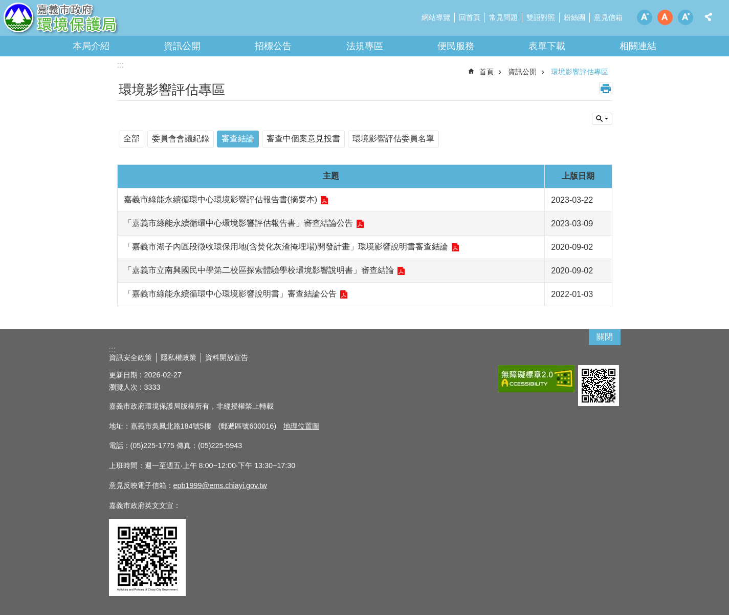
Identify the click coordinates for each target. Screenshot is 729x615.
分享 (708, 17)
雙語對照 (540, 17)
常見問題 (503, 17)
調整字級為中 (665, 17)
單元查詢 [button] (602, 119)
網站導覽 (436, 17)
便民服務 (455, 46)
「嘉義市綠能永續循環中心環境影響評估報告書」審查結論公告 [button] (238, 223)
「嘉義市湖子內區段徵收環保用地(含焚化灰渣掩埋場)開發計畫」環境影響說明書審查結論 (286, 246)
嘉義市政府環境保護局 (89, 20)
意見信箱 (608, 17)
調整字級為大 (685, 17)
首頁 (486, 72)
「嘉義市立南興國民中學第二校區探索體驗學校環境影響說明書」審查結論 (259, 270)
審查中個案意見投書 (303, 138)
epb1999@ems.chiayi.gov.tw (220, 485)
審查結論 (238, 138)
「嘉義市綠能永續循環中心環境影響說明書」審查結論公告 (230, 293)
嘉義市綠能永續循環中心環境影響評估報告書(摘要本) (221, 199)
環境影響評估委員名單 (393, 138)
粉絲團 (574, 17)
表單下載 (546, 46)
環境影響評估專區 (579, 72)
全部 (131, 138)
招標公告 (273, 46)
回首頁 (469, 17)
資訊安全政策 (130, 357)
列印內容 (605, 88)
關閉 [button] (605, 336)
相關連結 (638, 46)
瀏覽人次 (123, 387)
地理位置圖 (301, 426)
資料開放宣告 (226, 357)
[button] (536, 378)
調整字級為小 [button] (644, 17)
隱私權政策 (178, 357)
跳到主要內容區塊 (5, 5)
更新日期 (123, 375)
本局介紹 (91, 46)
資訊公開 (182, 46)
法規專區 (364, 46)
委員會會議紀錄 (180, 138)
